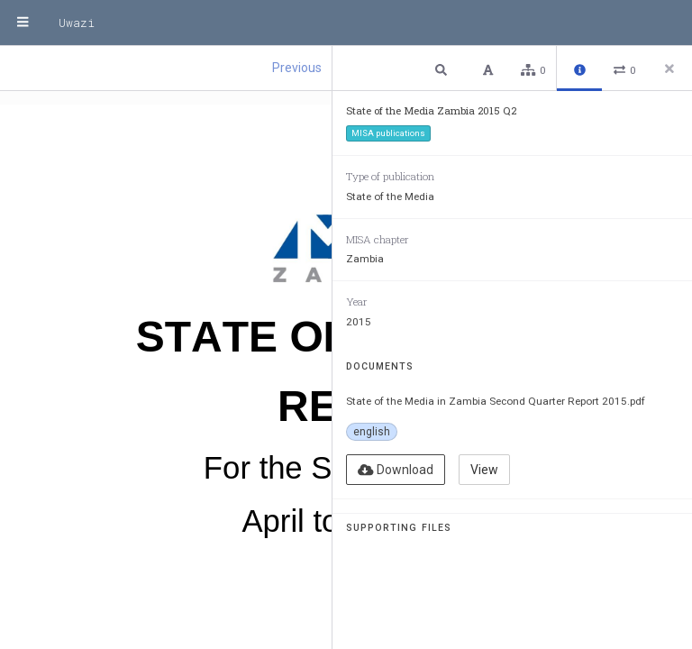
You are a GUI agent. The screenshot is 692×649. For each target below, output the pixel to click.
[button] (443, 69)
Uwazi (77, 22)
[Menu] (22, 22)
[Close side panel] (669, 68)
